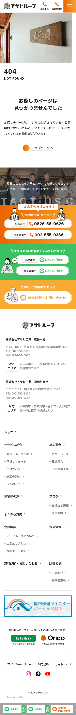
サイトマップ (63, 664)
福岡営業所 (59, 580)
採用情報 (57, 513)
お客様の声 (11, 496)
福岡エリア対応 (16, 551)
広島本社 (57, 573)
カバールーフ (60, 454)
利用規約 (43, 664)
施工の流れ (13, 476)
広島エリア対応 (16, 543)
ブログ (53, 496)
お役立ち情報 (60, 505)
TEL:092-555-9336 (18, 393)
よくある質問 (13, 514)
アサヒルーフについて (20, 536)
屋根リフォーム (16, 461)
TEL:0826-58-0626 (18, 351)
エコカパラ (13, 469)
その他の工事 (60, 469)
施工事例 (55, 444)
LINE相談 (14, 709)
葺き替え (57, 461)
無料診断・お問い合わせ (20, 563)
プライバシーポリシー (18, 664)
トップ (8, 432)
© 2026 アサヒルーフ (38, 692)
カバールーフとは (17, 454)
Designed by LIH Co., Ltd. (17, 697)
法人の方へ (13, 484)
